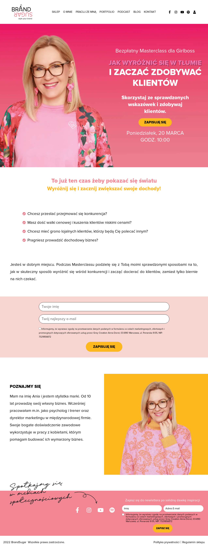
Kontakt (150, 12)
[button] (155, 122)
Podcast (124, 12)
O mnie (67, 12)
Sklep (56, 12)
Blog (137, 12)
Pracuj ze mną (86, 12)
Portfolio (107, 12)
